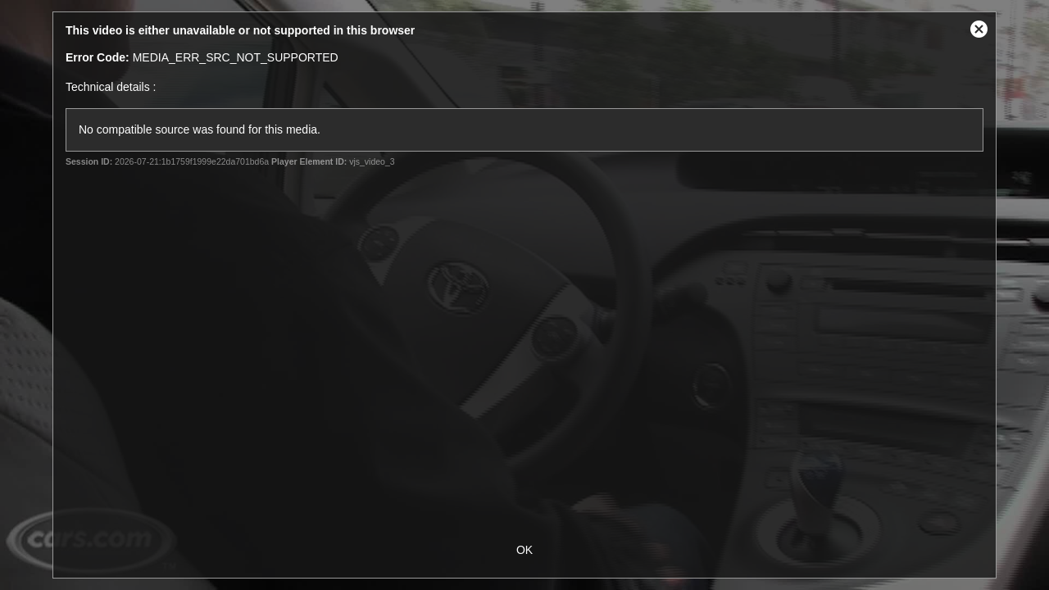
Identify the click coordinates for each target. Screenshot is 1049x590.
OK (524, 549)
